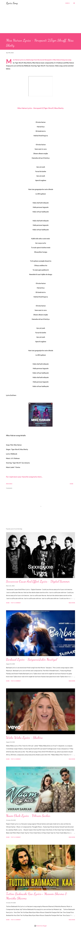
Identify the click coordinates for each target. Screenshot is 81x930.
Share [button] (71, 483)
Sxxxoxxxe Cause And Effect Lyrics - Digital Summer (38, 581)
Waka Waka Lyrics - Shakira (24, 737)
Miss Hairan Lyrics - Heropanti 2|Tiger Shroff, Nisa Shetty (40, 108)
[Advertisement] (40, 19)
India (10, 483)
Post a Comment (16, 602)
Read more (72, 602)
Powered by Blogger (40, 925)
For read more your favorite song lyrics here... (24, 477)
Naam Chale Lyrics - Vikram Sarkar (28, 816)
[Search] (67, 3)
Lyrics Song (12, 3)
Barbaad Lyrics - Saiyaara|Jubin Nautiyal (31, 659)
